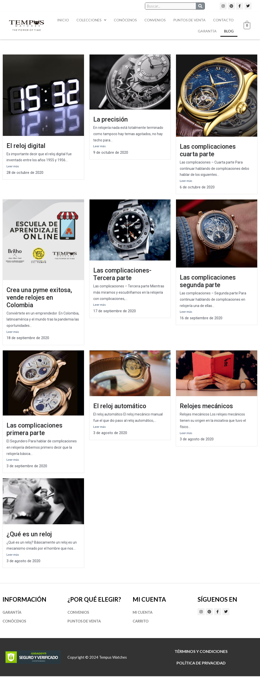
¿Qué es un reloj (29, 534)
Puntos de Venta (189, 20)
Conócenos (125, 20)
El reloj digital (26, 145)
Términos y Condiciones (201, 652)
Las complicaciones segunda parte (208, 281)
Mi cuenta (143, 613)
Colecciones (91, 20)
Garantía (207, 31)
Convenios (155, 20)
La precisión (110, 119)
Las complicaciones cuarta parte (208, 150)
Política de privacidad (201, 663)
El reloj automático (119, 406)
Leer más (13, 166)
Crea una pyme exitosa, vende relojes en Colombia (39, 297)
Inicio (63, 20)
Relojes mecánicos (206, 406)
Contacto (223, 20)
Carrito (141, 621)
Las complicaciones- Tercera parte (122, 274)
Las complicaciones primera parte (34, 429)
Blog (229, 31)
